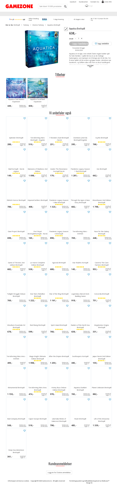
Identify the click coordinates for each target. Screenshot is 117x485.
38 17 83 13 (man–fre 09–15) (100, 19)
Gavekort (73, 2)
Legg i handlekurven (80, 43)
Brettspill (17, 25)
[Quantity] (78, 38)
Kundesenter (83, 2)
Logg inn (108, 2)
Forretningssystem (75, 481)
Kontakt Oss (94, 2)
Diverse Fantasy (38, 25)
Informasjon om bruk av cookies (18, 481)
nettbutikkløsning (89, 481)
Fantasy (26, 25)
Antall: (71, 39)
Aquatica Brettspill (53, 25)
